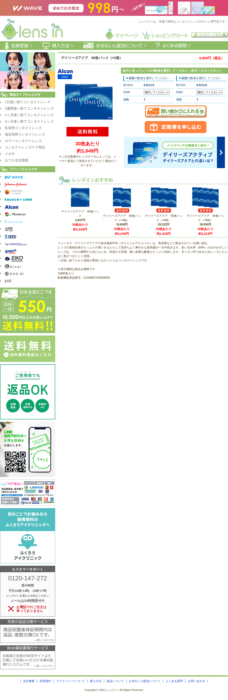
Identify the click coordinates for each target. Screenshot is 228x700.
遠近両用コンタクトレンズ (25, 134)
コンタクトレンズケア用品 (25, 147)
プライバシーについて (70, 681)
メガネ (10, 154)
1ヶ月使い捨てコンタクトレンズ (29, 115)
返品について (115, 681)
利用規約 (45, 681)
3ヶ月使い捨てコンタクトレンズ (29, 121)
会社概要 (29, 681)
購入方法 (96, 681)
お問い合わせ (196, 681)
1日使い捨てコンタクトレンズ (27, 102)
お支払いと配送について (145, 681)
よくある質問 (174, 681)
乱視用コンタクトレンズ (23, 128)
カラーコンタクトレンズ (23, 141)
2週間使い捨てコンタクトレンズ (29, 108)
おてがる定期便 (16, 160)
